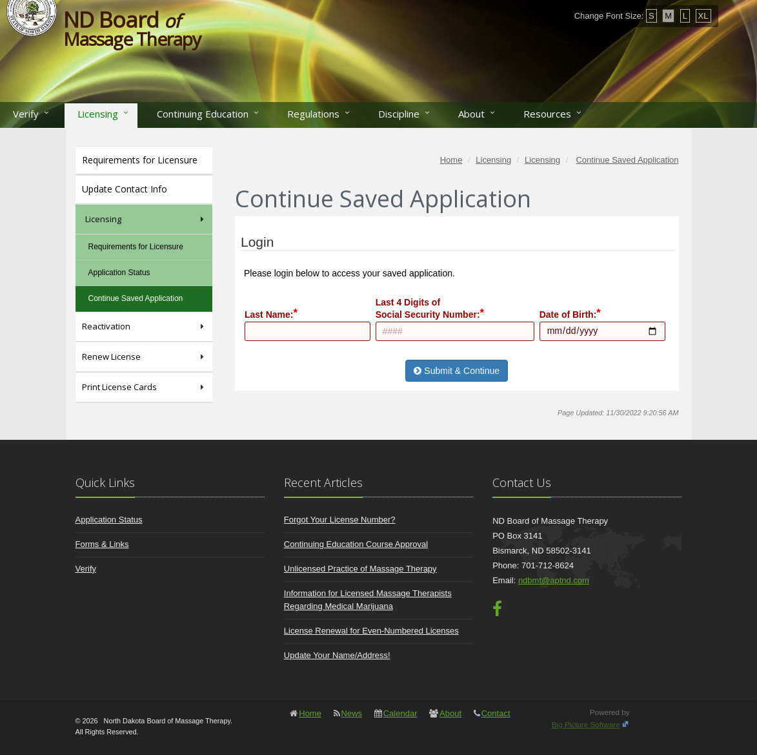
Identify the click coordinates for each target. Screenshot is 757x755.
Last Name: (269, 314)
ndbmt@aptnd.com (553, 580)
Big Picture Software (586, 724)
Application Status (119, 272)
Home (310, 713)
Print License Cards (144, 387)
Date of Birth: (568, 314)
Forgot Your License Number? (340, 519)
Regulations (313, 113)
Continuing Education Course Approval (356, 544)
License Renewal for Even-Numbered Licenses (371, 631)
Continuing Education (202, 113)
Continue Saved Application (135, 298)
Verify (26, 113)
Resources (547, 113)
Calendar (400, 713)
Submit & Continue (457, 371)
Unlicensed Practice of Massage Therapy (360, 569)
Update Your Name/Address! (337, 655)
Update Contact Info (124, 189)
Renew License (144, 357)
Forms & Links (102, 544)
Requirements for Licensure (139, 160)
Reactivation (144, 326)
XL (703, 16)
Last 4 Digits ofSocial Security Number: (428, 308)
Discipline (398, 113)
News (352, 713)
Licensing (97, 113)
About (471, 113)
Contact (495, 713)
